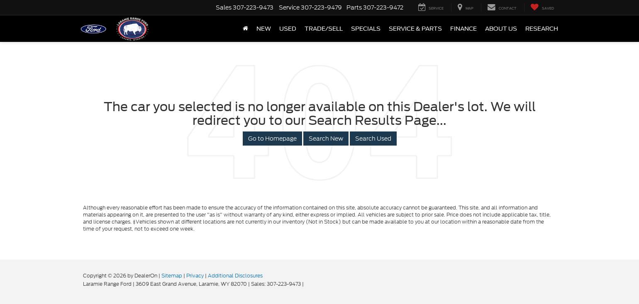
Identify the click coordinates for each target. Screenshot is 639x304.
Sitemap (171, 275)
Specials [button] (365, 28)
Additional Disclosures (235, 275)
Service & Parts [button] (415, 28)
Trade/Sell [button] (324, 28)
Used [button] (287, 28)
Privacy (195, 275)
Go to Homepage (272, 138)
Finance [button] (463, 28)
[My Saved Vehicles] (542, 7)
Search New (326, 138)
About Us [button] (501, 28)
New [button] (263, 28)
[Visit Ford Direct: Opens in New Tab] (307, 283)
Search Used (373, 138)
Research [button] (541, 28)
